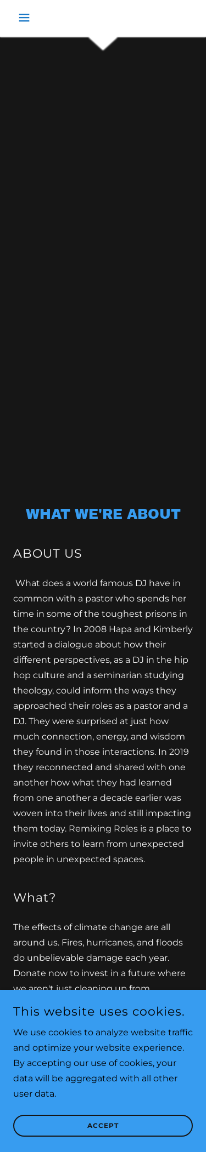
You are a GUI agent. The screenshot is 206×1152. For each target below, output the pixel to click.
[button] (27, 17)
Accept (103, 1126)
